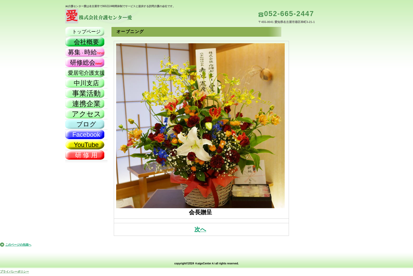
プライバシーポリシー (14, 271)
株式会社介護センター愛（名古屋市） (118, 17)
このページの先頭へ (18, 244)
